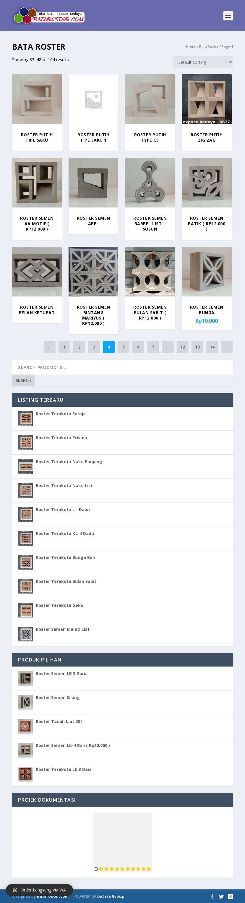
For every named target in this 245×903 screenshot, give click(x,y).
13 (197, 347)
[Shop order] (203, 62)
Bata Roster (209, 46)
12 (182, 347)
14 (212, 347)
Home (191, 46)
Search (23, 380)
